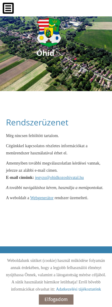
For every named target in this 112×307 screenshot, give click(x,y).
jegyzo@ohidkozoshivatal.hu (59, 177)
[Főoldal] (49, 33)
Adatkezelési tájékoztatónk (78, 289)
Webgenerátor (41, 198)
